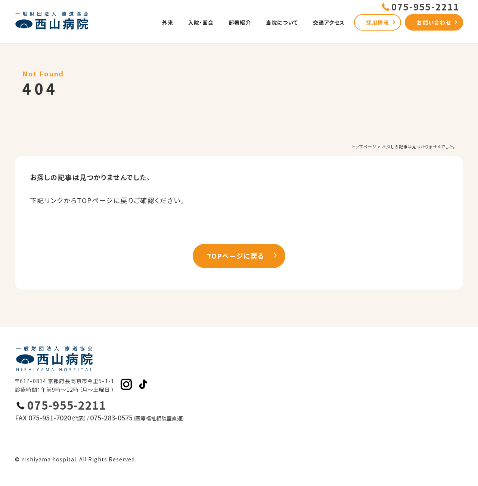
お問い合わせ (434, 22)
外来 (167, 22)
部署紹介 (240, 22)
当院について (282, 22)
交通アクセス (329, 22)
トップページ (364, 146)
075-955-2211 (66, 405)
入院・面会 (201, 22)
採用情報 (377, 22)
